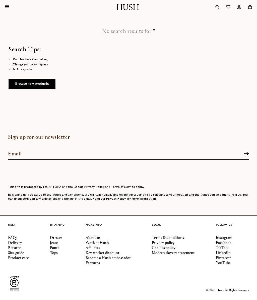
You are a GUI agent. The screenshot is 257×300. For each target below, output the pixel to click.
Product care (18, 258)
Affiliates (93, 248)
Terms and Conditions (67, 195)
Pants (54, 248)
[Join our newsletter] (128, 152)
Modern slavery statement (173, 253)
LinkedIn (223, 253)
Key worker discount (102, 253)
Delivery (15, 243)
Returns (14, 248)
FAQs (12, 238)
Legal (156, 225)
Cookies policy (163, 248)
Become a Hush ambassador (108, 258)
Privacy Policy (94, 187)
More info (94, 225)
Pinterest (223, 258)
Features (93, 263)
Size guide (16, 253)
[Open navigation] (7, 7)
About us (93, 238)
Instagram (224, 238)
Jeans (54, 243)
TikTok (222, 248)
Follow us (224, 225)
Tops (54, 253)
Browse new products (32, 83)
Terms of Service (123, 187)
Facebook (223, 243)
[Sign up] (246, 154)
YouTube (223, 263)
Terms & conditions (168, 238)
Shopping (57, 225)
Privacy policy (163, 243)
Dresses (56, 238)
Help (11, 225)
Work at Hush (97, 243)
